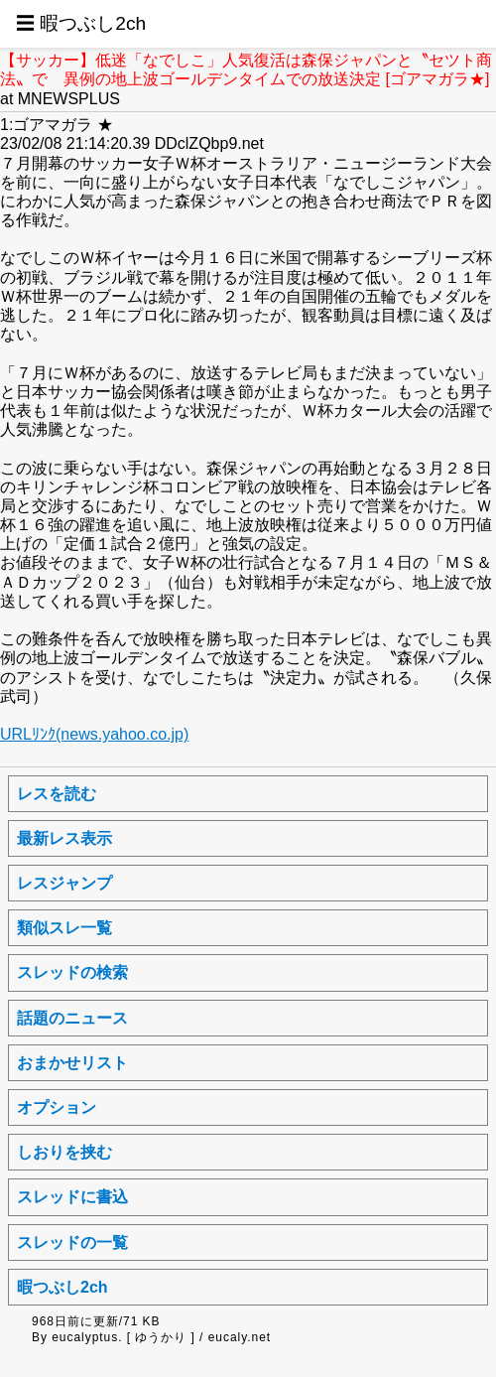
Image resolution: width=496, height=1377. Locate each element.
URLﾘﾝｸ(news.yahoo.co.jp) (94, 734)
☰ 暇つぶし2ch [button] (81, 23)
